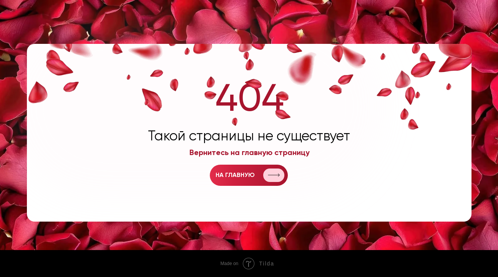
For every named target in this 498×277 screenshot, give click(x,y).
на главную (235, 175)
